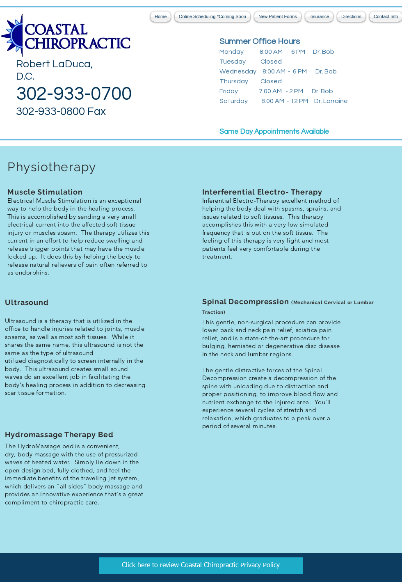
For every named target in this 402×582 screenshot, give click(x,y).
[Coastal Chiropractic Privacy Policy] (201, 565)
